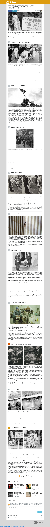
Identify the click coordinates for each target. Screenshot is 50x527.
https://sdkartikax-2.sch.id (15, 526)
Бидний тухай (25, 521)
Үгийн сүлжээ (30, 521)
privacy (20, 526)
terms (23, 526)
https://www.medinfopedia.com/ (5, 526)
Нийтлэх (39, 511)
